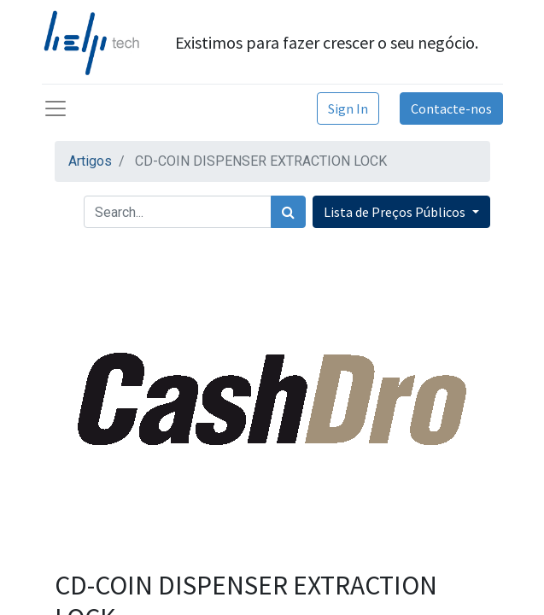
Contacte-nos (451, 108)
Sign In (348, 108)
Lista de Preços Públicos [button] (396, 211)
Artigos (90, 161)
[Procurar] (288, 212)
